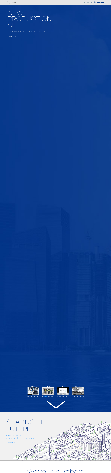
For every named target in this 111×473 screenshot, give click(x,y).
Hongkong (86, 2)
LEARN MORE (12, 442)
